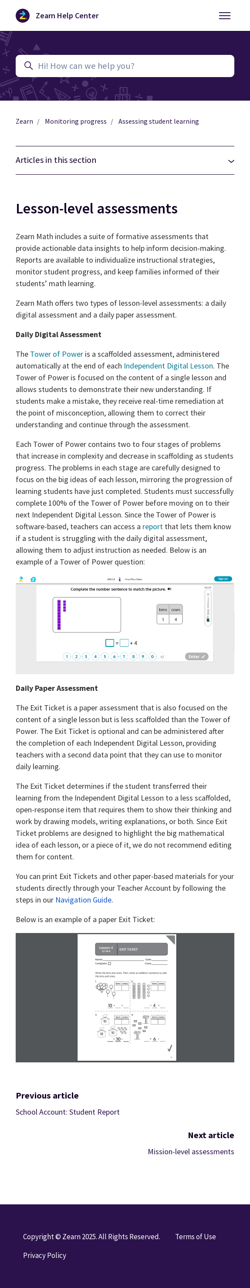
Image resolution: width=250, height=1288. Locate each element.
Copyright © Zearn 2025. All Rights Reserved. (91, 1236)
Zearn (24, 121)
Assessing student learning (158, 121)
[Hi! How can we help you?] (125, 66)
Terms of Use (195, 1236)
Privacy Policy (44, 1255)
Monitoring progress (76, 121)
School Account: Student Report (68, 1112)
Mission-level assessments (191, 1151)
